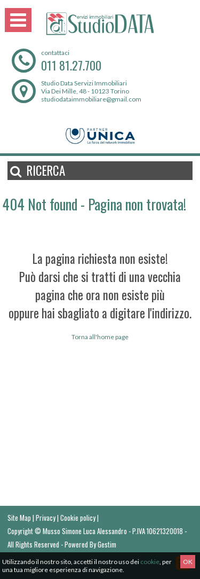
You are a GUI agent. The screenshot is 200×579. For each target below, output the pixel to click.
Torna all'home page (100, 337)
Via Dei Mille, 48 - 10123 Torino (85, 91)
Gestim (107, 544)
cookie (149, 562)
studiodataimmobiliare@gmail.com (91, 99)
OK (188, 562)
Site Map (19, 517)
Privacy (45, 517)
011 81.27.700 (71, 65)
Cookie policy (77, 517)
